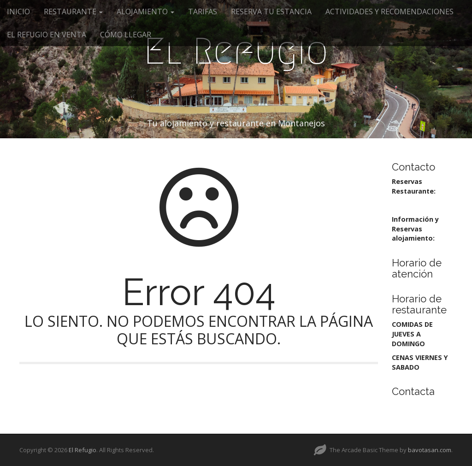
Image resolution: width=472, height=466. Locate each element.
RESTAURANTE (73, 11)
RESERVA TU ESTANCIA (271, 11)
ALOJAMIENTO (145, 11)
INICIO (18, 11)
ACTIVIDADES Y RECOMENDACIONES (389, 11)
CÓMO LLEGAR (125, 34)
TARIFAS (202, 11)
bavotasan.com (429, 450)
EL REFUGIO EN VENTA (46, 34)
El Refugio (236, 51)
